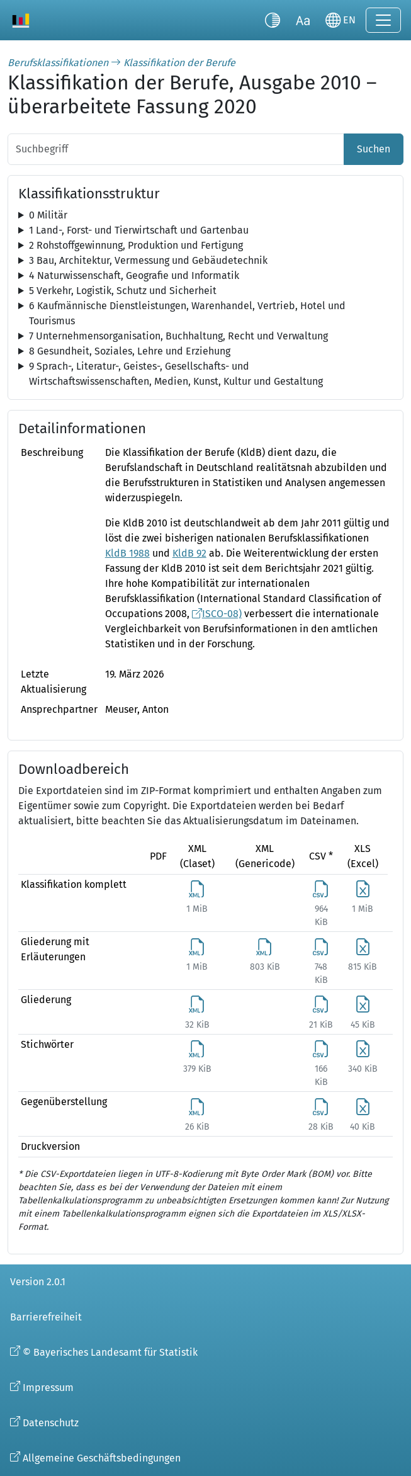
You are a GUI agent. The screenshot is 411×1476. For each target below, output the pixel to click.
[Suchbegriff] (176, 149)
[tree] (205, 215)
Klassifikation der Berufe (179, 63)
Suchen (373, 149)
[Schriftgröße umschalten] (303, 20)
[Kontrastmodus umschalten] (272, 20)
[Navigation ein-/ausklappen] (383, 20)
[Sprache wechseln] (340, 20)
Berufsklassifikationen (58, 63)
